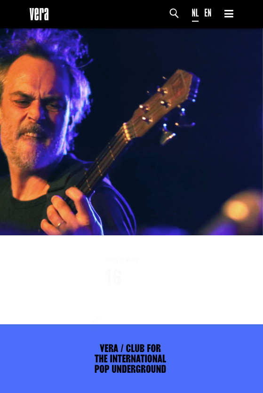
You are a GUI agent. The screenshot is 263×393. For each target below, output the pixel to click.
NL (195, 13)
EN (207, 13)
